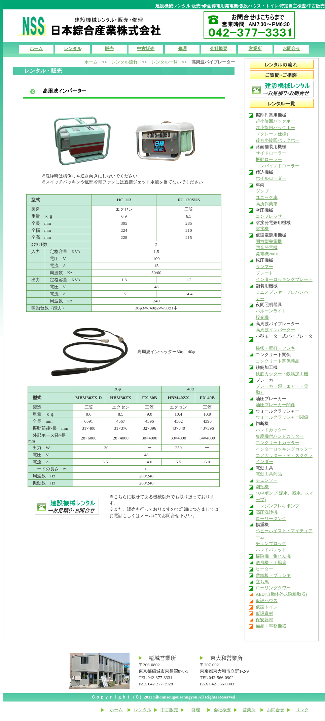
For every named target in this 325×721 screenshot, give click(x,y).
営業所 (255, 48)
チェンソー (267, 480)
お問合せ (291, 48)
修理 (182, 48)
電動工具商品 (269, 473)
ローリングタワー (273, 587)
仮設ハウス (267, 600)
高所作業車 (267, 203)
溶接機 (262, 228)
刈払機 (262, 486)
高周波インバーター (275, 329)
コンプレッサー (271, 216)
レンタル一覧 (164, 62)
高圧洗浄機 (267, 512)
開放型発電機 (269, 241)
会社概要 (218, 48)
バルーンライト (271, 310)
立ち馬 (262, 581)
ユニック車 (267, 197)
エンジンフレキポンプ (277, 505)
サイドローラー (271, 153)
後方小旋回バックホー (277, 140)
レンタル (72, 48)
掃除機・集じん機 (273, 556)
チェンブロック (271, 543)
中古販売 (145, 48)
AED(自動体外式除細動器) (281, 594)
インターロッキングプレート (284, 279)
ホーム (36, 48)
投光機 (262, 317)
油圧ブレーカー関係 (275, 404)
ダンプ (262, 191)
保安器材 (264, 619)
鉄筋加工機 (297, 373)
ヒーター (264, 568)
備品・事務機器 (271, 626)
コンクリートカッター (277, 442)
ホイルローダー (271, 178)
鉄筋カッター (269, 373)
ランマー (264, 266)
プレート (264, 272)
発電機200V (267, 253)
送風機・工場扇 (271, 562)
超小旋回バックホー (275, 121)
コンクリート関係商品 (277, 361)
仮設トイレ (267, 606)
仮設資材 (264, 613)
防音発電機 (267, 247)
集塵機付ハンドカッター (280, 436)
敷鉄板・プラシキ (273, 575)
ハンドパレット (271, 549)
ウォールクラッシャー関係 (282, 417)
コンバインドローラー (277, 165)
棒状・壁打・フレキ (275, 348)
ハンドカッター (271, 429)
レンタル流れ (124, 62)
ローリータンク (271, 518)
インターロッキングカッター (284, 449)
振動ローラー (269, 159)
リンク (302, 709)
